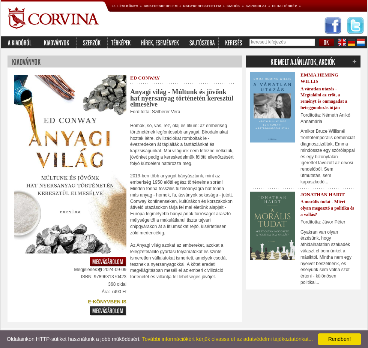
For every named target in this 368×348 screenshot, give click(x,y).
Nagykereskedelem (202, 6)
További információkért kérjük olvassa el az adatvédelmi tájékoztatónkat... (227, 339)
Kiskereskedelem (160, 6)
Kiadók (233, 6)
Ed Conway (145, 78)
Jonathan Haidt (322, 194)
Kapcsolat (256, 6)
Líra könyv (127, 6)
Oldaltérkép (284, 6)
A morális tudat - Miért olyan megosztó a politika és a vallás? (327, 208)
